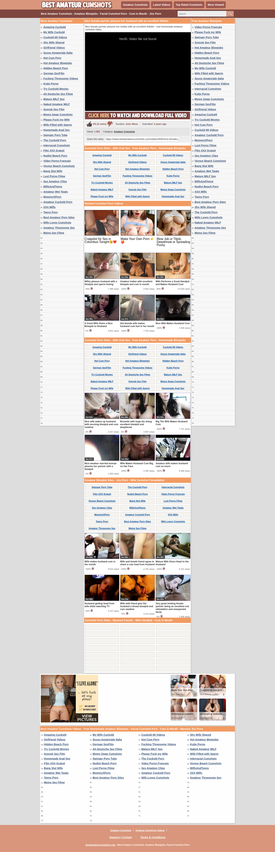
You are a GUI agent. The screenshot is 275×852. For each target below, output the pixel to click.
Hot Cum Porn (52, 57)
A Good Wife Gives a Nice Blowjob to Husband (98, 325)
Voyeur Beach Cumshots (59, 166)
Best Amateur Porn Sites (59, 217)
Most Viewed (216, 4)
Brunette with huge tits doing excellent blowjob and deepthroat (136, 424)
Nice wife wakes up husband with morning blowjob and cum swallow (101, 424)
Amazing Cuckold (54, 27)
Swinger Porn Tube (55, 135)
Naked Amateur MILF (56, 104)
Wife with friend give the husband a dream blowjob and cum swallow (136, 606)
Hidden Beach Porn (55, 68)
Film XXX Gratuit (53, 150)
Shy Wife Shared (53, 42)
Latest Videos (161, 4)
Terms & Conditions (153, 837)
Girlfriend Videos (54, 47)
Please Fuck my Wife (56, 119)
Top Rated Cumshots (189, 4)
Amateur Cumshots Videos (150, 830)
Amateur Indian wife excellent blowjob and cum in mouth (136, 283)
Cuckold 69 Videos (55, 37)
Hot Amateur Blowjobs (57, 63)
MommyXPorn (52, 196)
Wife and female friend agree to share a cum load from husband (137, 563)
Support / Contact (120, 837)
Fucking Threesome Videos (60, 78)
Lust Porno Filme (54, 176)
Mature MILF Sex (54, 99)
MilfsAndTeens (52, 186)
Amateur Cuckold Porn (57, 202)
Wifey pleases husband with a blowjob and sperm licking (101, 283)
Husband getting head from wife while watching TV (99, 605)
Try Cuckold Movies (55, 88)
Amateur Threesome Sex (59, 227)
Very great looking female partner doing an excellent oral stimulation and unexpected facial (172, 607)
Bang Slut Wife (52, 171)
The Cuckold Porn (54, 140)
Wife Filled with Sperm (57, 124)
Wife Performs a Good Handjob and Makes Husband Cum (172, 283)
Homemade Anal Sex (56, 129)
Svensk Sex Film (54, 109)
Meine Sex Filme (53, 232)
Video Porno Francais (57, 160)
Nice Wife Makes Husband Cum (173, 323)
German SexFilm (54, 73)
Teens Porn (50, 212)
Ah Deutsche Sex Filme (58, 93)
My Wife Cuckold (54, 32)
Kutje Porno (50, 83)
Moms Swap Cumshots (58, 114)
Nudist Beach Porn (55, 155)
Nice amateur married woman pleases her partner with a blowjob (100, 466)
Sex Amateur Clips (55, 181)
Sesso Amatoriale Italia (58, 52)
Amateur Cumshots (135, 4)
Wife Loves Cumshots (57, 222)
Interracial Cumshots (56, 145)
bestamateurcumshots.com (100, 845)
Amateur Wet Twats (55, 191)
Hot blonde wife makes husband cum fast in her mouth (137, 325)
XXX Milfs (49, 207)
